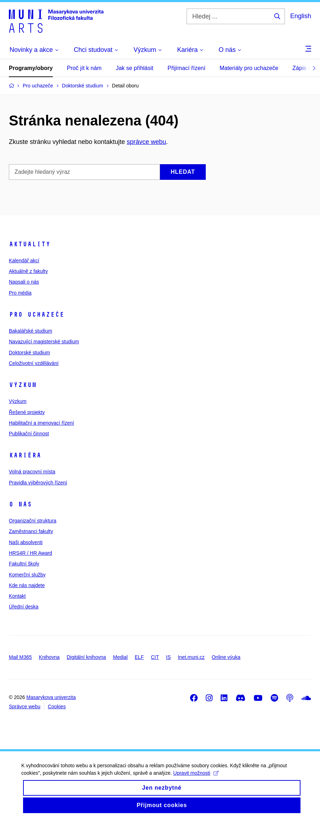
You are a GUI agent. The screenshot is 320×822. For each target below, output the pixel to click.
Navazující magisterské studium (44, 341)
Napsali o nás (24, 282)
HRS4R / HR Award (30, 553)
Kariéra (25, 455)
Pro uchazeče (36, 314)
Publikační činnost (29, 433)
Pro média (20, 293)
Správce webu (24, 706)
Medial (120, 657)
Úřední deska (23, 606)
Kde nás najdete (27, 585)
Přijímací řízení (186, 68)
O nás (20, 504)
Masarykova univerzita (51, 697)
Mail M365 (20, 657)
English (300, 16)
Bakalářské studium (30, 331)
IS (168, 657)
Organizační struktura (32, 520)
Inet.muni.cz (191, 657)
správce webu (146, 141)
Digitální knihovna (86, 657)
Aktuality (29, 244)
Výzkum (23, 385)
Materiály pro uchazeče (249, 68)
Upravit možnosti (195, 779)
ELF (139, 657)
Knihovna (49, 657)
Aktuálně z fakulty (28, 271)
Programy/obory (31, 68)
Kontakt (17, 596)
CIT (155, 657)
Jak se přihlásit (134, 68)
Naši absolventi (26, 542)
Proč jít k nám (84, 68)
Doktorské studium (29, 352)
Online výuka (226, 657)
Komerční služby (27, 574)
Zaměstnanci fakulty (31, 531)
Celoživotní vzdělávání (34, 363)
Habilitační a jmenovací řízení (41, 423)
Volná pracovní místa (32, 471)
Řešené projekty (27, 412)
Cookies (57, 706)
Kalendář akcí (24, 260)
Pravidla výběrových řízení (38, 482)
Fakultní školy (24, 563)
